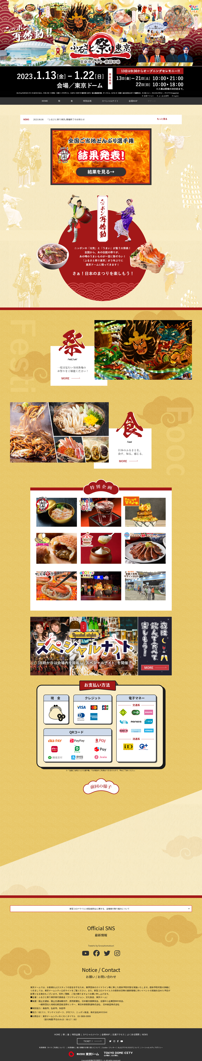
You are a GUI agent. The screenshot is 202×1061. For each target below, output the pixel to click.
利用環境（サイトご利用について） (52, 1046)
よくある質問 (163, 96)
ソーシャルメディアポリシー (152, 1046)
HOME (45, 101)
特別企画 (87, 101)
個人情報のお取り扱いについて (88, 1046)
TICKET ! (87, 1039)
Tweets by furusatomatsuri (101, 944)
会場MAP (133, 101)
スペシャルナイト (110, 101)
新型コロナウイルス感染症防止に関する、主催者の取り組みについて (100, 907)
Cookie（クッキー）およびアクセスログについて (120, 1046)
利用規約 (71, 1046)
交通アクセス (148, 96)
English (175, 96)
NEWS (145, 1033)
